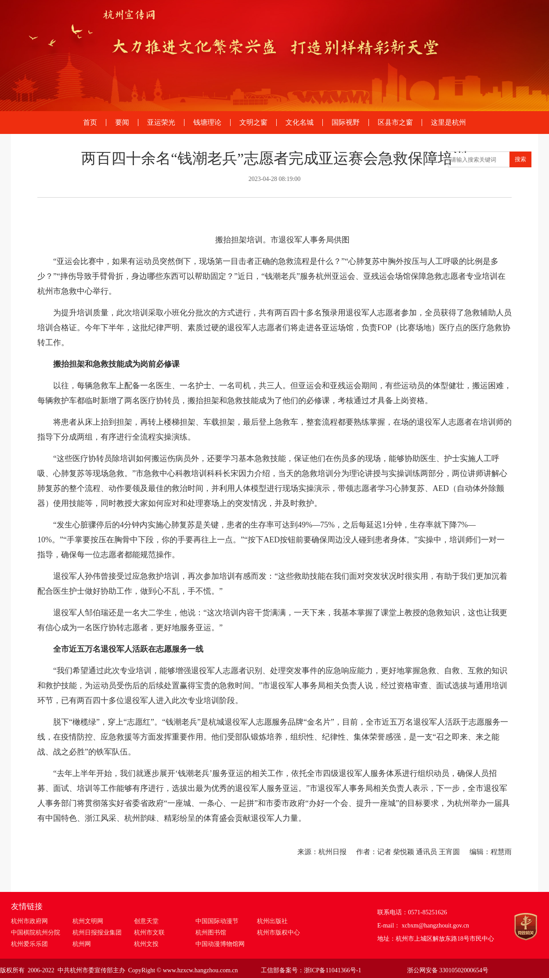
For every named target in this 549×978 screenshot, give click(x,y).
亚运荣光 (161, 122)
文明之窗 (253, 122)
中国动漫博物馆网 (220, 944)
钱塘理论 (207, 122)
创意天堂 (146, 921)
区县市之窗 (395, 122)
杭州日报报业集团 (97, 932)
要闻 (122, 122)
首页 (90, 122)
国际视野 (346, 122)
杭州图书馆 (210, 932)
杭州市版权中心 (278, 932)
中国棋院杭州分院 (35, 932)
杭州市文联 (149, 932)
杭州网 (81, 944)
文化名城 (299, 122)
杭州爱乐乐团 (29, 944)
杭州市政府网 (29, 921)
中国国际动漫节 (216, 921)
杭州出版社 (272, 921)
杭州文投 (146, 944)
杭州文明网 (87, 921)
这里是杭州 (448, 122)
